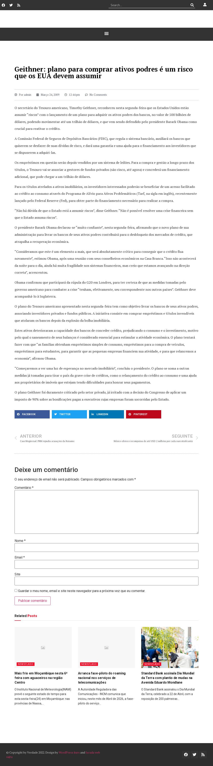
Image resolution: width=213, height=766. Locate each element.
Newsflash (25, 664)
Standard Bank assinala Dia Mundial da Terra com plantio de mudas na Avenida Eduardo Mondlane (167, 678)
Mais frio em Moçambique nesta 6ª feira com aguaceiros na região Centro (41, 678)
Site (17, 574)
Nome (20, 541)
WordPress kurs (69, 752)
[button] (106, 33)
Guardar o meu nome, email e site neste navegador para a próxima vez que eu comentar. (81, 591)
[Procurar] (192, 5)
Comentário (24, 487)
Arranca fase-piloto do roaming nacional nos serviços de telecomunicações (102, 678)
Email (20, 557)
